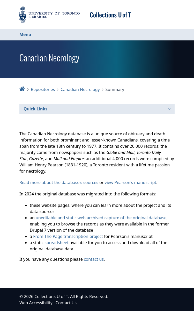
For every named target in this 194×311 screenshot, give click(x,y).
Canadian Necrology (80, 89)
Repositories (43, 89)
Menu (25, 34)
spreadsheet (56, 242)
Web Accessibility (36, 303)
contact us (94, 259)
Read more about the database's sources (58, 182)
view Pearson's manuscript (130, 182)
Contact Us (66, 303)
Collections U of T (51, 296)
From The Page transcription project (68, 236)
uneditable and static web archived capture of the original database (101, 218)
